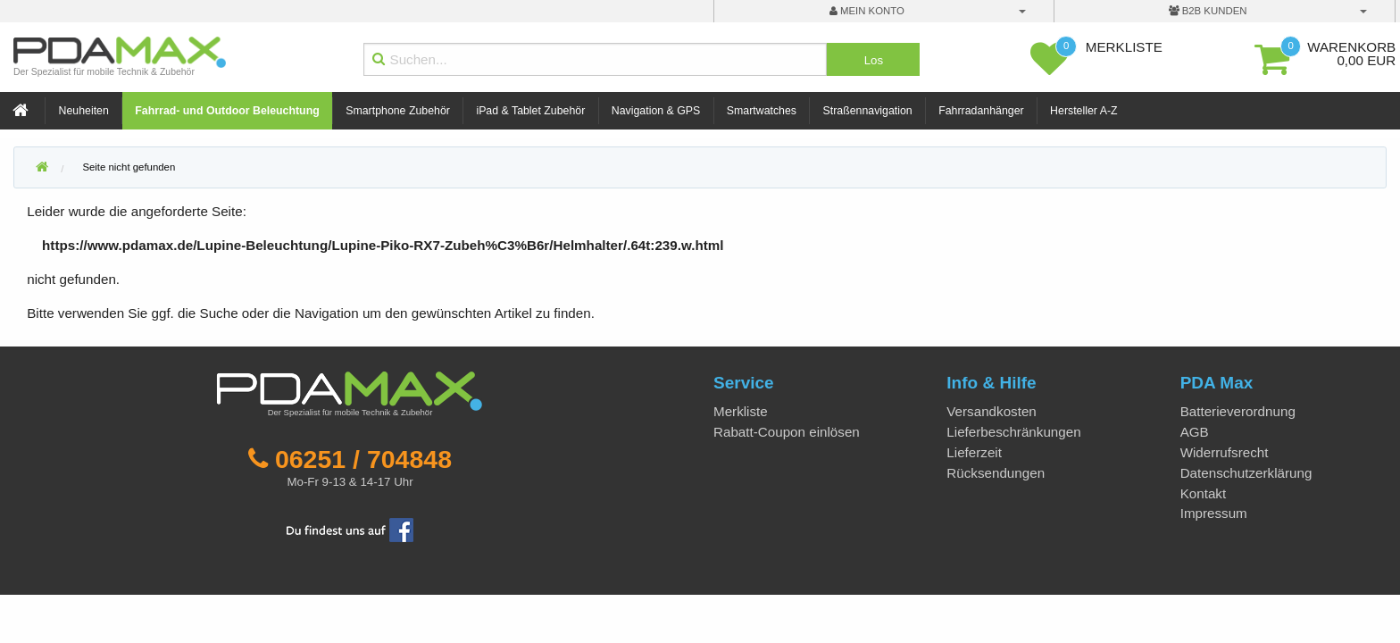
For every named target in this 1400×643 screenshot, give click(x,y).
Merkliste (740, 411)
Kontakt (1203, 493)
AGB (1194, 431)
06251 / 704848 (363, 459)
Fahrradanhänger (980, 110)
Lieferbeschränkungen (1013, 431)
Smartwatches (761, 110)
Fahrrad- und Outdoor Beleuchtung (227, 110)
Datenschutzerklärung (1246, 472)
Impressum (1213, 513)
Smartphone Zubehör (398, 110)
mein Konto (866, 10)
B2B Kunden (1208, 10)
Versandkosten (991, 411)
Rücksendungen (995, 472)
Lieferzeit (974, 452)
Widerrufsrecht (1224, 452)
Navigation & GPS (656, 110)
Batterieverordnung (1238, 411)
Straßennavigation (867, 110)
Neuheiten (84, 110)
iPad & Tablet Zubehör (530, 110)
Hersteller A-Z (1083, 110)
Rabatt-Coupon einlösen (786, 431)
